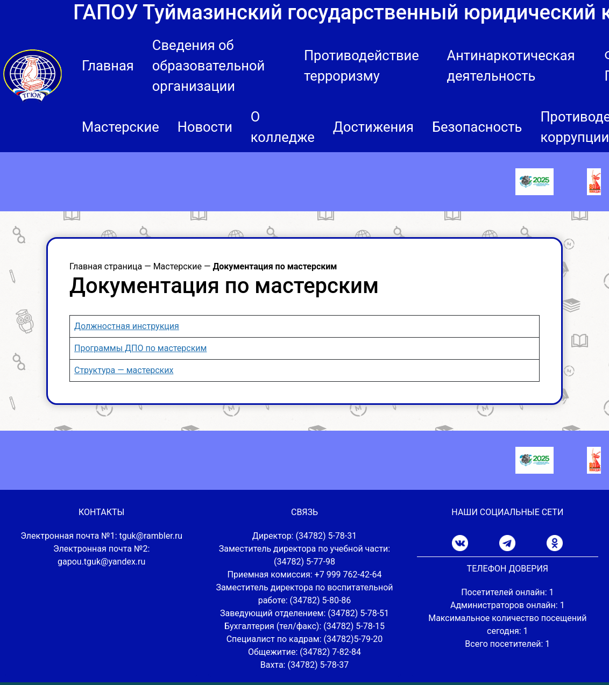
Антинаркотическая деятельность (511, 65)
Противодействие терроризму (361, 65)
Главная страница (105, 266)
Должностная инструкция (126, 326)
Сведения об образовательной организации (208, 65)
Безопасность (477, 127)
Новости (205, 127)
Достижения (373, 127)
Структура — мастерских (123, 370)
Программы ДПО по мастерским (140, 348)
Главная (108, 66)
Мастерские (120, 127)
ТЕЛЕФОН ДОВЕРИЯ (507, 568)
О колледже (283, 127)
